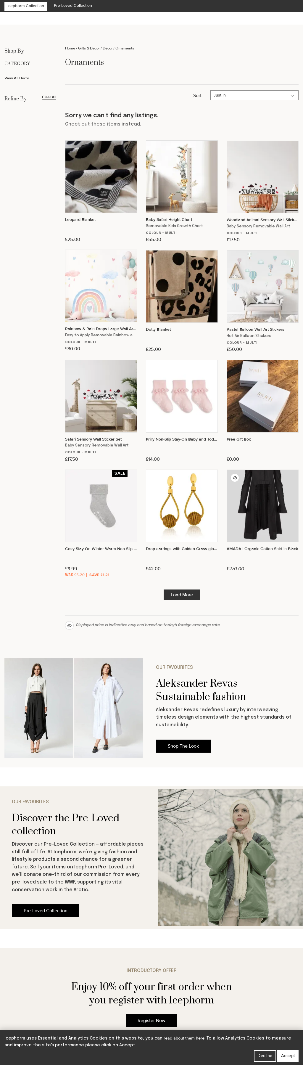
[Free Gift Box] (263, 411)
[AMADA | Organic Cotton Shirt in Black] (263, 521)
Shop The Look (183, 746)
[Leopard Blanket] (101, 191)
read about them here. (184, 1038)
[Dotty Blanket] (182, 301)
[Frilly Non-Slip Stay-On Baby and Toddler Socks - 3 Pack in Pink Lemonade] (182, 411)
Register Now (151, 1021)
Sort (197, 96)
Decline (265, 1055)
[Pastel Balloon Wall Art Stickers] (263, 301)
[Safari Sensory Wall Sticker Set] (101, 411)
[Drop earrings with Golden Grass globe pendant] (182, 521)
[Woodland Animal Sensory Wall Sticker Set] (263, 192)
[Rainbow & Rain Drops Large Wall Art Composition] (101, 301)
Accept (288, 1055)
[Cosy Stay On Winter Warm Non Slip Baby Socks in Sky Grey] (101, 524)
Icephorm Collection (25, 5)
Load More (182, 595)
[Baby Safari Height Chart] (182, 191)
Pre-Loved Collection (73, 5)
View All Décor (16, 78)
